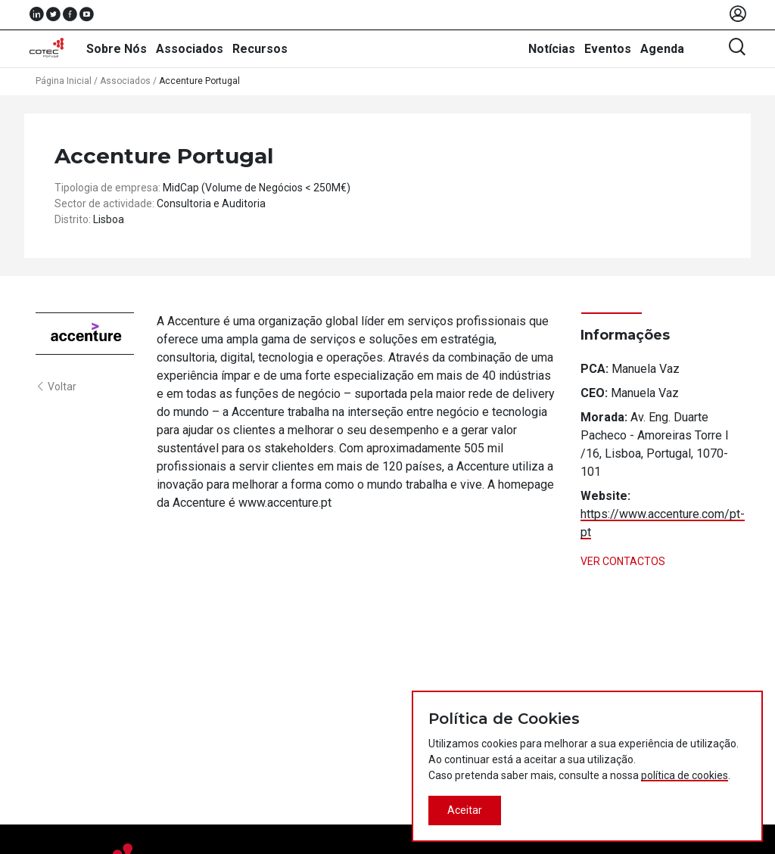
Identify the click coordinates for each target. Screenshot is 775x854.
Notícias (551, 49)
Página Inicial (64, 81)
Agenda (662, 49)
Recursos (260, 49)
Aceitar (464, 810)
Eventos (607, 49)
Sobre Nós (116, 49)
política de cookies (684, 775)
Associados (189, 49)
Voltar (56, 386)
